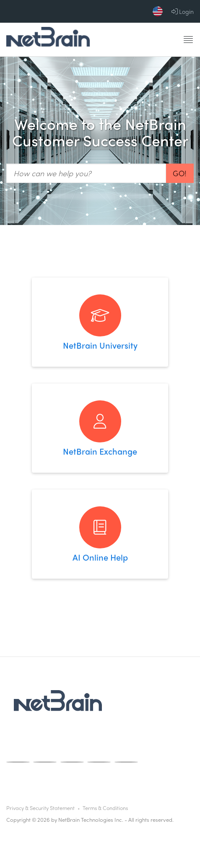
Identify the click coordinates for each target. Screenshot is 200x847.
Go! (180, 173)
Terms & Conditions (105, 808)
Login (182, 11)
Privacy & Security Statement (40, 808)
